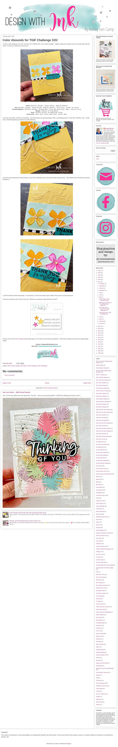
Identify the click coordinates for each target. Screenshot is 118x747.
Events (98, 519)
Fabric (97, 522)
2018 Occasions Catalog (102, 390)
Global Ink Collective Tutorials (103, 533)
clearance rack (99, 500)
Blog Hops (98, 484)
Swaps (97, 675)
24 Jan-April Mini (100, 449)
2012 (99, 344)
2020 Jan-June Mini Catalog (103, 412)
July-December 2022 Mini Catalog (104, 567)
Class (97, 498)
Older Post (87, 383)
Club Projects (99, 503)
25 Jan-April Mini (100, 457)
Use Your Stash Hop (101, 694)
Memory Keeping (100, 577)
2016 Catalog (99, 365)
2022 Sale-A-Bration (101, 433)
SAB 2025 (98, 641)
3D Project (98, 466)
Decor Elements (100, 511)
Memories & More (100, 574)
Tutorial (98, 691)
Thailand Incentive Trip (102, 685)
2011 (99, 346)
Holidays (98, 551)
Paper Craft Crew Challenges (103, 612)
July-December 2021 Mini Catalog (104, 565)
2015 (99, 337)
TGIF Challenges (42, 366)
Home (47, 383)
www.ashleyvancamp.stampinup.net (50, 346)
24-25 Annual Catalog (101, 452)
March (101, 319)
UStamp (98, 696)
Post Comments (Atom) (51, 388)
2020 (99, 326)
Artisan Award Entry (101, 468)
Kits (97, 572)
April (100, 316)
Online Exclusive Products (102, 606)
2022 (99, 279)
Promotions (99, 628)
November (102, 286)
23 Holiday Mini (100, 441)
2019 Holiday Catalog (101, 399)
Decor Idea (99, 514)
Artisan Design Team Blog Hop (104, 474)
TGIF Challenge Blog (21, 339)
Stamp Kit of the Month (102, 663)
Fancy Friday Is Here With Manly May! (104, 299)
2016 (99, 335)
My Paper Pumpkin (101, 593)
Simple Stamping (100, 652)
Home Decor (99, 554)
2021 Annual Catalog (13, 366)
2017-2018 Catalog (101, 385)
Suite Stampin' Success (102, 672)
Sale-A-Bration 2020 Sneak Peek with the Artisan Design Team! (27, 512)
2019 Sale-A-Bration (101, 404)
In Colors (98, 557)
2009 (99, 350)
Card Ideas (23, 366)
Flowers (98, 525)
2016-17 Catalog (100, 374)
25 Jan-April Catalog (101, 455)
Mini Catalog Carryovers (102, 585)
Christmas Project (100, 495)
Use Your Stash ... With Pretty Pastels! (16, 392)
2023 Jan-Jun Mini (100, 439)
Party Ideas (99, 617)
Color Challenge (32, 366)
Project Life (99, 625)
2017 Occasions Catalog (102, 380)
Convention (99, 508)
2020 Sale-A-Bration (101, 415)
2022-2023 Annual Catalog (103, 436)
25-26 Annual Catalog (101, 460)
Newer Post (7, 383)
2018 (99, 330)
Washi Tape (99, 702)
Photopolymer (99, 620)
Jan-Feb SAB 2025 (101, 562)
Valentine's (99, 699)
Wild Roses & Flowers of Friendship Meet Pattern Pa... (105, 304)
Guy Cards (99, 538)
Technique (98, 680)
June (100, 294)
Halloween (98, 543)
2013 (99, 342)
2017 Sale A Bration (101, 382)
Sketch (98, 657)
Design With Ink (109, 128)
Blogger (69, 743)
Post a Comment (9, 375)
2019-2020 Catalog (101, 407)
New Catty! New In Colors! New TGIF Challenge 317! (104, 309)
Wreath (98, 704)
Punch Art (98, 630)
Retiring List (99, 636)
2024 (99, 275)
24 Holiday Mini (100, 447)
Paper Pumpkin (100, 614)
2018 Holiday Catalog (101, 388)
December (102, 283)
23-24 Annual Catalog (101, 444)
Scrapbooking (99, 649)
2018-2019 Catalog (101, 396)
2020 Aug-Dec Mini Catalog (103, 409)
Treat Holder (99, 688)
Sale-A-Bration (99, 644)
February (101, 321)
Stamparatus (99, 665)
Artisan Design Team (101, 471)
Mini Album (99, 580)
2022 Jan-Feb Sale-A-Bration (103, 428)
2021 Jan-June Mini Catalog (103, 423)
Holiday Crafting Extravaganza (104, 549)
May (100, 297)
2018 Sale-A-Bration (101, 393)
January (101, 323)
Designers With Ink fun (102, 516)
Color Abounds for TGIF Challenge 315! (105, 313)
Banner (98, 476)
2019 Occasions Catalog (102, 401)
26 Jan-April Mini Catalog (102, 463)
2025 (99, 272)
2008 (99, 353)
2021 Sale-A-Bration (101, 425)
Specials (98, 660)
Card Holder (99, 487)
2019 (99, 328)
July (100, 292)
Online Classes (100, 604)
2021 (99, 281)
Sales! (97, 647)
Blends (98, 482)
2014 (99, 339)
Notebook (98, 598)
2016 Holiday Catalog (101, 368)
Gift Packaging (99, 530)
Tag (97, 677)
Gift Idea (98, 527)
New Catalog (99, 596)
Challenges (99, 492)
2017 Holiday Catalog (101, 377)
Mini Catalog (99, 582)
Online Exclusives (100, 609)
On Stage (98, 601)
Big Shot (98, 479)
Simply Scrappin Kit (101, 655)
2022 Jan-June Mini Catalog (103, 431)
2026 (99, 270)
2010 (99, 348)
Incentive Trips (99, 559)
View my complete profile (102, 143)
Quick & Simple (100, 633)
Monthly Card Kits (100, 588)
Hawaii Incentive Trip (101, 546)
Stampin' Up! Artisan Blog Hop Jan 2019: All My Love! (25, 520)
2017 (99, 333)
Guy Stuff (98, 541)
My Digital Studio (100, 590)
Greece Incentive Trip (101, 535)
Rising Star (99, 639)
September (102, 290)
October (101, 288)
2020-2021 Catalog (101, 417)
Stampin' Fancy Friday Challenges (104, 668)
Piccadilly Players (100, 622)
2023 (99, 277)
